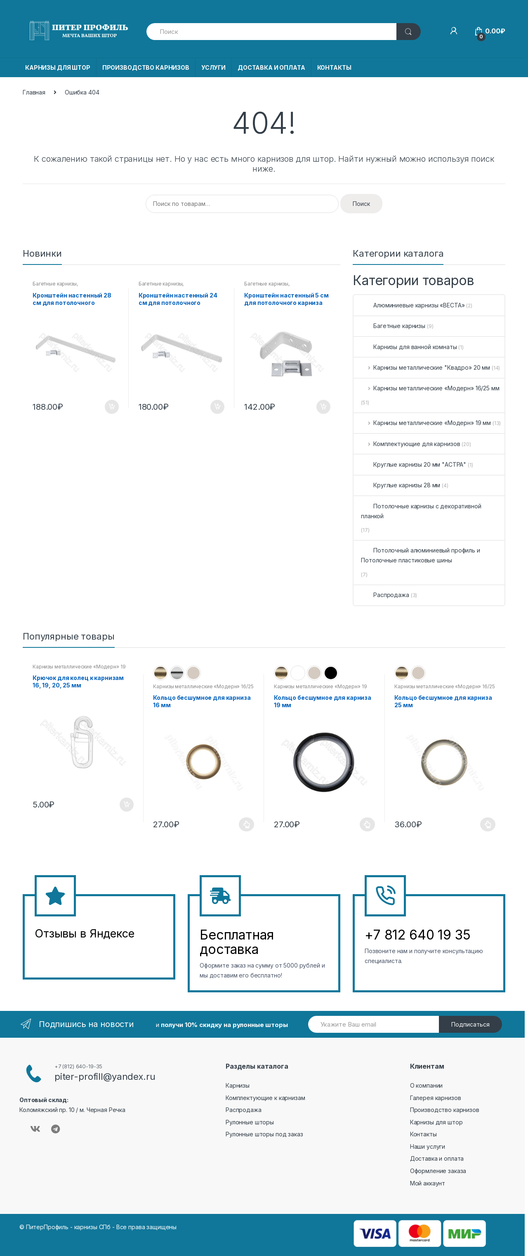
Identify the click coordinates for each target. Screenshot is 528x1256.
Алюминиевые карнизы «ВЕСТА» (412, 305)
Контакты (423, 1134)
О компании (426, 1085)
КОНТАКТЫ (334, 67)
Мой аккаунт (427, 1183)
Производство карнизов (444, 1109)
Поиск (361, 203)
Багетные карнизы (55, 284)
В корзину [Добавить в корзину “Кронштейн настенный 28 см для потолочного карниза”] (111, 407)
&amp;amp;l (66, 954)
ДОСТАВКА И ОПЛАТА (271, 67)
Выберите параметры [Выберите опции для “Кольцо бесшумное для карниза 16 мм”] (246, 824)
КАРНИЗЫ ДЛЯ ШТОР (57, 67)
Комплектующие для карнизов (410, 443)
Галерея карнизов (435, 1097)
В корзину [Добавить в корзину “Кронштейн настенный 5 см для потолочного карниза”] (323, 407)
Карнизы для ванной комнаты (409, 346)
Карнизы (238, 1085)
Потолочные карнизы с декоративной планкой (421, 511)
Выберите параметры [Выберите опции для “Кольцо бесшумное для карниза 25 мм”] (488, 824)
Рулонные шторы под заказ (264, 1134)
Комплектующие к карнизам (265, 1097)
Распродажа (385, 594)
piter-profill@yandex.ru (105, 1076)
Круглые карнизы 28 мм (400, 485)
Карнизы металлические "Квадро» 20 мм (425, 367)
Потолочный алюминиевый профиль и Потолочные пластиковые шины (420, 555)
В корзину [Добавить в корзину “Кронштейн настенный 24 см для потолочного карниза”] (217, 407)
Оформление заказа (438, 1170)
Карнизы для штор (436, 1122)
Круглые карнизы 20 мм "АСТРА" (413, 464)
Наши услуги (427, 1146)
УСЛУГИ (213, 67)
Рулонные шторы (250, 1122)
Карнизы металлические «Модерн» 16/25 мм (430, 388)
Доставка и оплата (437, 1158)
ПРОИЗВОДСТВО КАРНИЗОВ (145, 67)
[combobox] (271, 31)
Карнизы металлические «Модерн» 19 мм (426, 422)
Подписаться (470, 1024)
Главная (34, 92)
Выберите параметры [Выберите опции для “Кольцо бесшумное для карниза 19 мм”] (367, 824)
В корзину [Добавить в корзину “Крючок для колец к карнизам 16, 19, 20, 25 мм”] (126, 805)
